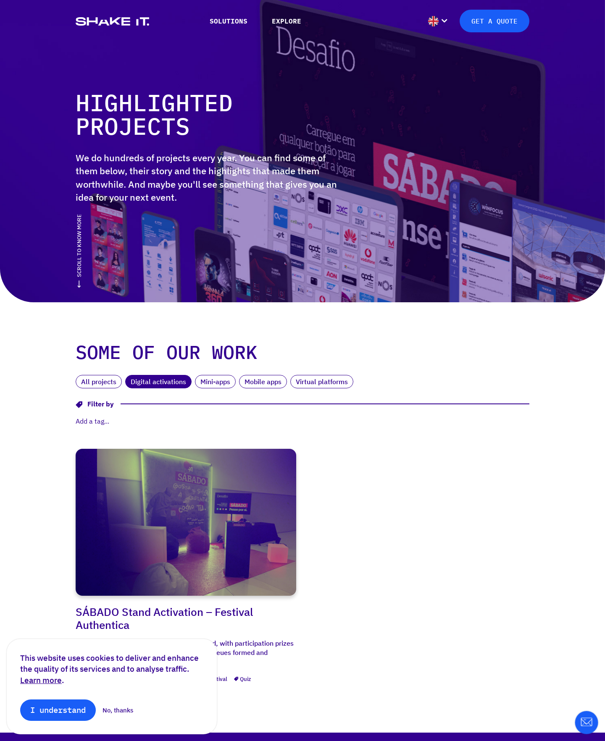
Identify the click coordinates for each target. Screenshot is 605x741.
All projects (98, 381)
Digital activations (158, 381)
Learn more (41, 680)
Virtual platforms (322, 381)
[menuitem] (437, 11)
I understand (58, 709)
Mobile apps (263, 381)
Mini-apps (215, 381)
